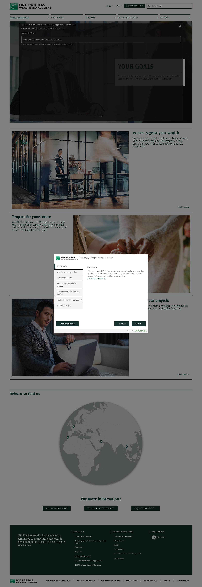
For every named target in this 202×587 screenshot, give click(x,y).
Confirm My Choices (67, 324)
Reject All (122, 324)
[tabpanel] (116, 273)
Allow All (139, 324)
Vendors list (101, 278)
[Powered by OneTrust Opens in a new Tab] (137, 331)
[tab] (68, 266)
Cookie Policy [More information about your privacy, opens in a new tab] (91, 278)
